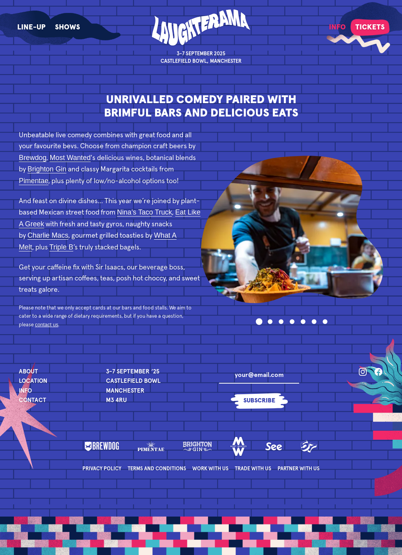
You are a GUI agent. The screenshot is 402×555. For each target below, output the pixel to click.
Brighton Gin (46, 169)
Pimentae (33, 181)
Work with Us (210, 468)
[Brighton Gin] (197, 446)
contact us (46, 325)
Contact (32, 400)
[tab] (259, 321)
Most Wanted (69, 158)
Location (33, 381)
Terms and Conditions (157, 468)
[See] (273, 446)
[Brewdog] (102, 446)
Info (25, 391)
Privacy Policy (101, 468)
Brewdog (32, 158)
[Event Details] (133, 386)
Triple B (61, 247)
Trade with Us (253, 468)
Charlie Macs (47, 235)
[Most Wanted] (238, 446)
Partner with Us (299, 468)
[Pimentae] (151, 446)
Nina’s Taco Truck (144, 212)
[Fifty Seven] (309, 446)
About (28, 372)
